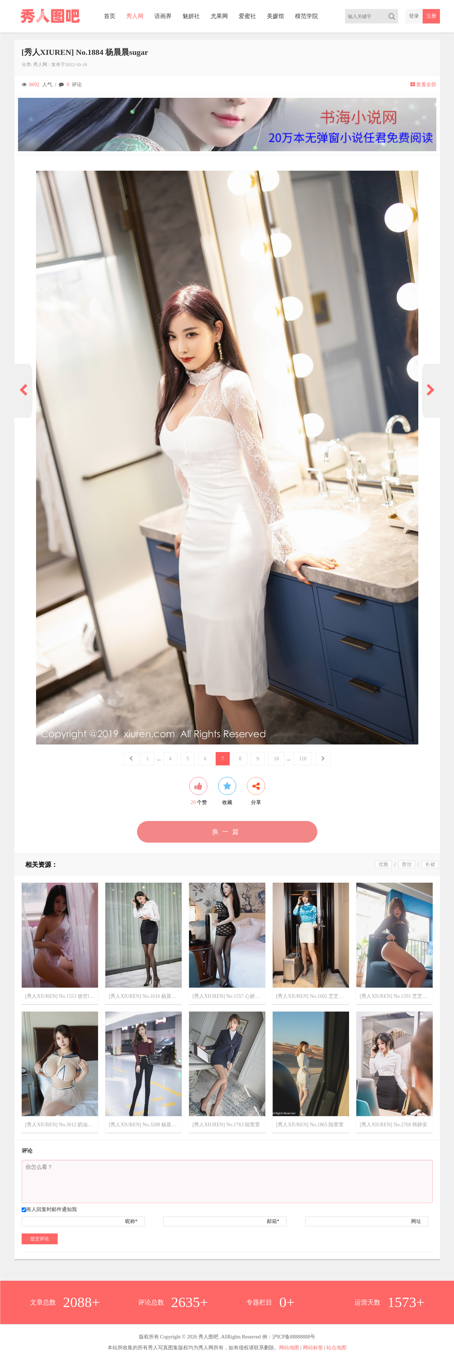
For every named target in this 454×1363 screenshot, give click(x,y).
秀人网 (135, 16)
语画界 (163, 16)
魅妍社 (191, 16)
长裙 (430, 864)
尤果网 (219, 16)
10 (276, 758)
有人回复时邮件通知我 (51, 1209)
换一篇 (227, 831)
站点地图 (336, 1347)
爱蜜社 (247, 16)
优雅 (383, 864)
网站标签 (313, 1347)
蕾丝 (407, 864)
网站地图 (289, 1347)
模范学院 (306, 16)
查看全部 (423, 84)
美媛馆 (275, 16)
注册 (431, 16)
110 (302, 758)
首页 (109, 16)
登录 (414, 16)
